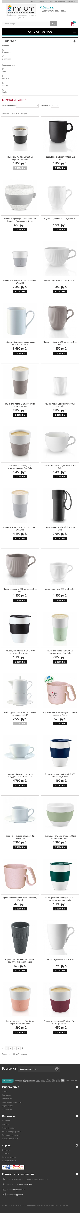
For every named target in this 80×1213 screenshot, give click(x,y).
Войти (33, 1)
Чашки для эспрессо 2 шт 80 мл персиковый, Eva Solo (20, 1022)
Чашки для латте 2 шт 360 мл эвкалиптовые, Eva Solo (60, 652)
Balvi (4, 72)
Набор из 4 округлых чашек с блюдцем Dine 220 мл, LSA (20, 775)
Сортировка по (8, 105)
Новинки (6, 1121)
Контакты (71, 1)
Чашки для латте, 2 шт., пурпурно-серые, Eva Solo (20, 405)
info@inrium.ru (19, 1190)
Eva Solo (5, 78)
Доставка (50, 1)
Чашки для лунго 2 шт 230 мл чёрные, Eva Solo (20, 158)
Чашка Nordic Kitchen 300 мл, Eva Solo (60, 158)
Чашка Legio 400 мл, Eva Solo (60, 959)
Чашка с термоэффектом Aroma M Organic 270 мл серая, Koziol (20, 220)
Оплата (41, 1)
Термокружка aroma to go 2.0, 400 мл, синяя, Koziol (60, 775)
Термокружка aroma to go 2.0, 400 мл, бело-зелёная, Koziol (60, 899)
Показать (45, 105)
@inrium (19, 1195)
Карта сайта (7, 1106)
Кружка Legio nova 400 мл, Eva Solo (60, 219)
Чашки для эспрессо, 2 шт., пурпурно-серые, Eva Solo (20, 466)
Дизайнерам (60, 1)
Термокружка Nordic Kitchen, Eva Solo (60, 528)
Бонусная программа (11, 1131)
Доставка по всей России (54, 11)
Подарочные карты (10, 1135)
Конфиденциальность (12, 1102)
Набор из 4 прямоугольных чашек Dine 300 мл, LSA (20, 343)
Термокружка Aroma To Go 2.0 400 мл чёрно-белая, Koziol (20, 652)
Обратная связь (9, 1161)
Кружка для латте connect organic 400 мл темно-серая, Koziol (20, 960)
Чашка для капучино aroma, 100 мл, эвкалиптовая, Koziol (60, 837)
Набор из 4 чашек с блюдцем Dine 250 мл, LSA (19, 837)
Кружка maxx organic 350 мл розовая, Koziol (20, 899)
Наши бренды (8, 1128)
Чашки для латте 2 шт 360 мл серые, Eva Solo (20, 528)
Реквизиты (7, 1099)
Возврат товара (9, 1157)
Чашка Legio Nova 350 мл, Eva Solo (60, 280)
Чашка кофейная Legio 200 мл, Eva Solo (60, 466)
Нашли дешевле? (10, 1139)
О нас (4, 1091)
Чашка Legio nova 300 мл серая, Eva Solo (20, 590)
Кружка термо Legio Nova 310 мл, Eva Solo (60, 405)
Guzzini (5, 85)
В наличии (6, 59)
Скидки (5, 1124)
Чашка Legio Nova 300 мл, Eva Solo (60, 589)
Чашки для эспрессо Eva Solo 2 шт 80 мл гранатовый (60, 1022)
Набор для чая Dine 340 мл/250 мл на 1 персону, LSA (20, 713)
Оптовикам (7, 1109)
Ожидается (6, 52)
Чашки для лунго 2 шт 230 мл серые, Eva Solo (20, 281)
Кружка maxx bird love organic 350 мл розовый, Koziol (60, 713)
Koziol (4, 92)
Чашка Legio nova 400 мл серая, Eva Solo (60, 343)
